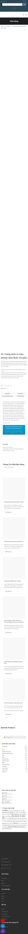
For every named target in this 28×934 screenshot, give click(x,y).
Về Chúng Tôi (4, 878)
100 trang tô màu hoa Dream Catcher (14, 502)
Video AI (4, 771)
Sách (15, 369)
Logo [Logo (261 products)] (9, 818)
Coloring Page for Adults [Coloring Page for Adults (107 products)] (18, 812)
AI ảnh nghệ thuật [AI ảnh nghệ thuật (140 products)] (11, 810)
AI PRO (18, 372)
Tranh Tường (4, 770)
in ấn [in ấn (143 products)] (10, 816)
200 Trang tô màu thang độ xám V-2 (13, 541)
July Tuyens (4, 795)
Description (7, 393)
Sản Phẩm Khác (19, 369)
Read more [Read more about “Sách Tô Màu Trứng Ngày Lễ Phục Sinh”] (9, 673)
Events (3, 896)
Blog (2, 880)
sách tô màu (17, 374)
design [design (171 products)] (24, 812)
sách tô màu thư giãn (18, 376)
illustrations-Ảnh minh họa (7, 753)
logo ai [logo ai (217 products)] (13, 818)
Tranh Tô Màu (5, 768)
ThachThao (4, 798)
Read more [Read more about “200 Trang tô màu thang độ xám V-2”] (9, 551)
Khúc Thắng (4, 792)
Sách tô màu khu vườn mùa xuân (13, 703)
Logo (3, 755)
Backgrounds (4, 746)
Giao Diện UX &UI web (6, 751)
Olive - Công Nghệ (5, 801)
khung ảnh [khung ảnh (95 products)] (6, 818)
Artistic (3, 374)
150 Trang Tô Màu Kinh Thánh (12, 581)
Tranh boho (17, 377)
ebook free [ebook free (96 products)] (6, 814)
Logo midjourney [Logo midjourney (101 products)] (22, 818)
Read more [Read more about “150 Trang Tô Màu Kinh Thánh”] (9, 591)
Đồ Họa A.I (8, 369)
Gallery (3, 898)
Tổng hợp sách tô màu (9, 377)
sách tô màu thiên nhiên (9, 376)
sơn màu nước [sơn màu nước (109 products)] (10, 823)
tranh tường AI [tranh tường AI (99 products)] (24, 823)
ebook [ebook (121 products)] (3, 814)
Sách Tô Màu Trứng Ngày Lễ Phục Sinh (13, 662)
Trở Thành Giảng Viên (6, 885)
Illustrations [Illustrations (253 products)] (15, 814)
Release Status (5, 914)
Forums (3, 909)
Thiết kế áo (4, 766)
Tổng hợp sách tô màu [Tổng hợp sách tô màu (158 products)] (16, 825)
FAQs (3, 901)
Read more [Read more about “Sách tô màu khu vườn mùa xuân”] (9, 714)
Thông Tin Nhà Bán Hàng (7, 396)
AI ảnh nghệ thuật (6, 372)
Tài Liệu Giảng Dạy (5, 764)
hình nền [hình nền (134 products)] (10, 814)
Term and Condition (5, 916)
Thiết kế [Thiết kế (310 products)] (15, 823)
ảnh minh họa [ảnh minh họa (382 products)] (20, 827)
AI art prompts (14, 372)
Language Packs (5, 911)
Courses (3, 893)
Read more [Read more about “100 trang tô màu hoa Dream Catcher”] (9, 512)
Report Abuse (3, 388)
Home (2, 26)
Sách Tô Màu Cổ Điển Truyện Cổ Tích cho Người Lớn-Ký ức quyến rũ (14, 621)
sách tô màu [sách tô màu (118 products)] (6, 821)
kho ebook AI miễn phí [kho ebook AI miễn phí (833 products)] (13, 817)
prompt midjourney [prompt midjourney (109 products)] (19, 819)
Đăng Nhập (25, 1)
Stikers (3, 762)
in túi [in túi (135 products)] (5, 816)
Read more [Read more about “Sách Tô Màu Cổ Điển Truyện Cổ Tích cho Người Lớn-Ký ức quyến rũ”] (9, 632)
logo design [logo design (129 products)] (17, 818)
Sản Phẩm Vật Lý (5, 760)
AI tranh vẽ (22, 372)
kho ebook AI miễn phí (9, 374)
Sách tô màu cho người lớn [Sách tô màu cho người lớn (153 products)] (14, 821)
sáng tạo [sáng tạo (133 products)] (6, 823)
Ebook (12, 369)
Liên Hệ (3, 883)
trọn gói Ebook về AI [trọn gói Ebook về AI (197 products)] (6, 825)
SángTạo (3, 377)
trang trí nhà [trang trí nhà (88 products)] (20, 823)
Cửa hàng (8, 26)
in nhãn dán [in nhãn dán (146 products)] (23, 814)
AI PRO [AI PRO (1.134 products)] (5, 810)
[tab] (7, 393)
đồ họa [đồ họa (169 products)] (6, 827)
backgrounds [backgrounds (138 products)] (17, 810)
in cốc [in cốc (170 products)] (19, 814)
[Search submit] (24, 4)
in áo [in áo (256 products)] (8, 816)
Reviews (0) (20, 393)
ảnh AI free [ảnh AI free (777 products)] (12, 827)
